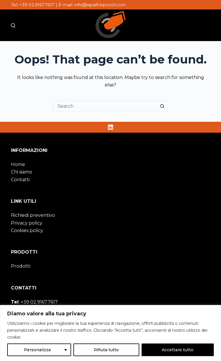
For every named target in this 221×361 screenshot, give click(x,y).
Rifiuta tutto (106, 349)
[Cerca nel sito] (13, 25)
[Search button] (162, 106)
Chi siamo (21, 172)
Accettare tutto (177, 349)
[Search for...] (105, 106)
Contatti (20, 179)
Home (18, 164)
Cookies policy (27, 230)
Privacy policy (26, 223)
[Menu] (207, 25)
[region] (110, 333)
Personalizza (37, 349)
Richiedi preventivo (33, 215)
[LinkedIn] (110, 127)
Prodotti (20, 266)
